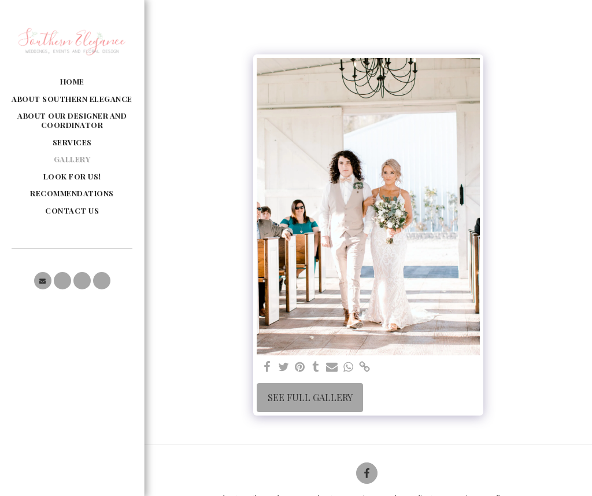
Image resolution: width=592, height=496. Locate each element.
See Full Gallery (310, 397)
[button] (42, 280)
